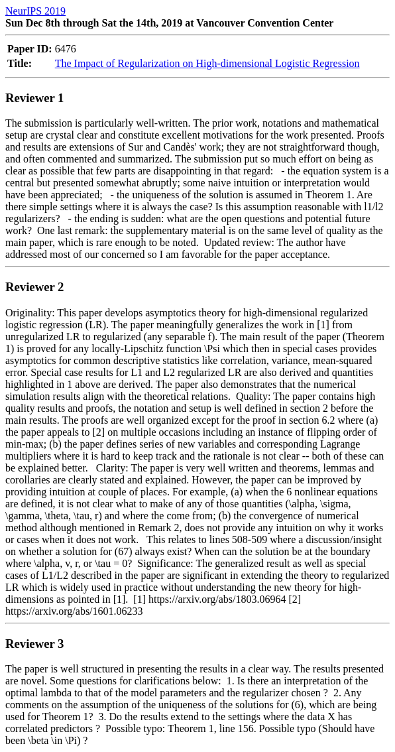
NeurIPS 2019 (35, 11)
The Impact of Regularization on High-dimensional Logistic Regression (207, 63)
